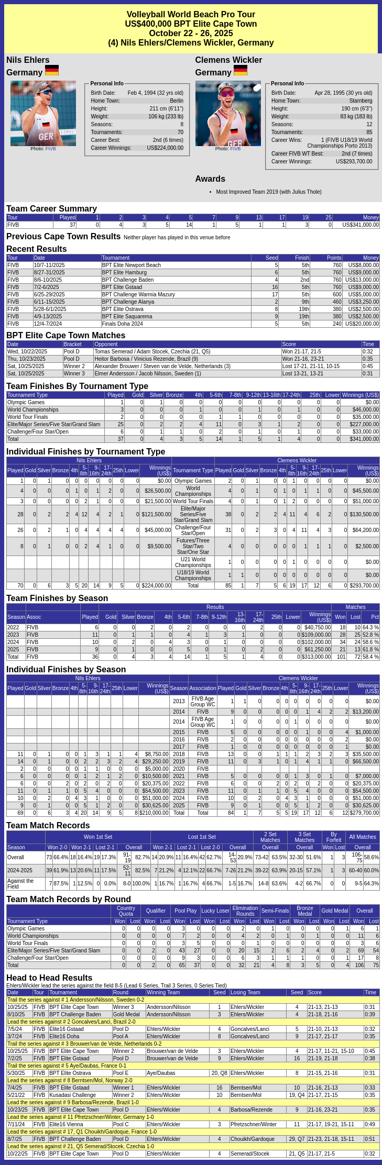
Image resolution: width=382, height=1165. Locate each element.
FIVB (51, 148)
